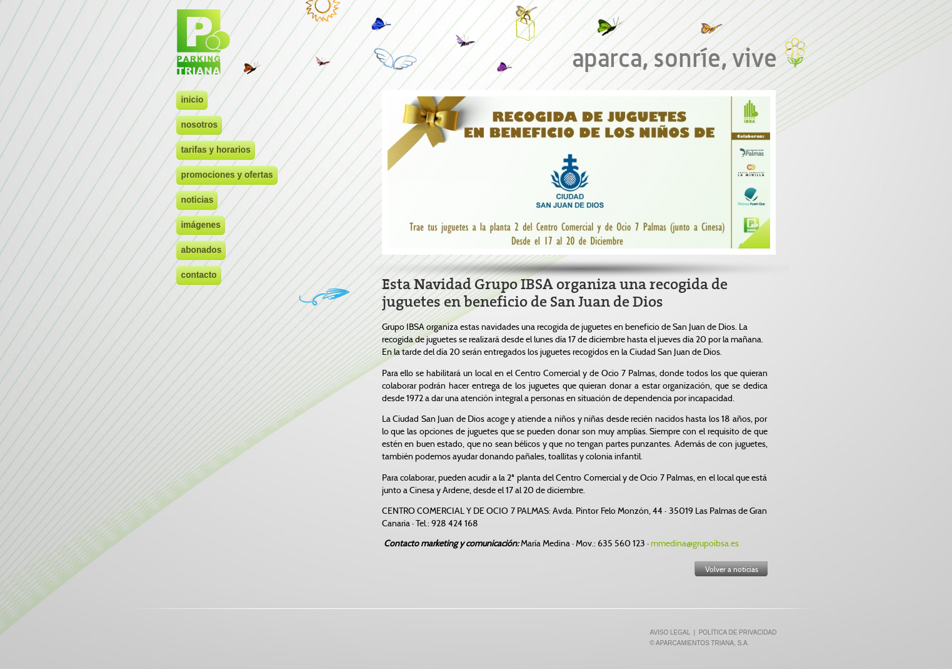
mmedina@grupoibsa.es (695, 543)
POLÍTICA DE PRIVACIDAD (738, 632)
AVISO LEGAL (669, 632)
